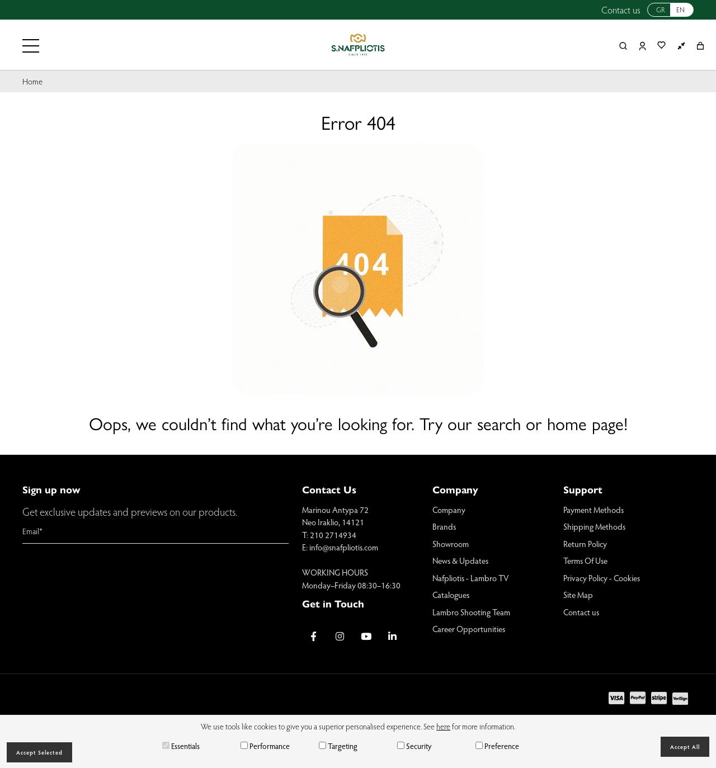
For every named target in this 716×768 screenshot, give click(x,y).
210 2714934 (333, 534)
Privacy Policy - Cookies (601, 577)
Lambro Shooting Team (471, 612)
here (443, 726)
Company (448, 509)
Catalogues (450, 594)
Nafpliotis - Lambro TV (470, 577)
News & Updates (460, 560)
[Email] (155, 531)
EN (680, 9)
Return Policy (585, 543)
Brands (444, 526)
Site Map (578, 594)
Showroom (450, 543)
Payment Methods (593, 509)
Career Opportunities (468, 628)
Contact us (620, 9)
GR (660, 9)
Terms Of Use (585, 560)
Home (32, 81)
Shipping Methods (594, 526)
